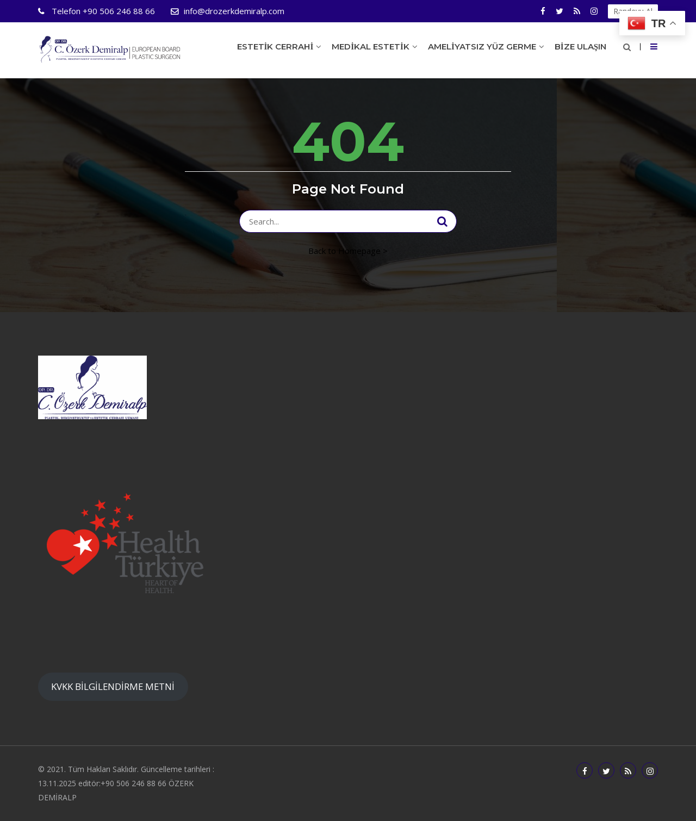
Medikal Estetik (370, 46)
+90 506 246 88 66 (102, 10)
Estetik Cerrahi (275, 46)
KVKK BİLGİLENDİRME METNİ (113, 686)
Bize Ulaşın (580, 46)
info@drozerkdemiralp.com (234, 10)
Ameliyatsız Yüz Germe (482, 46)
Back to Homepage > (348, 250)
